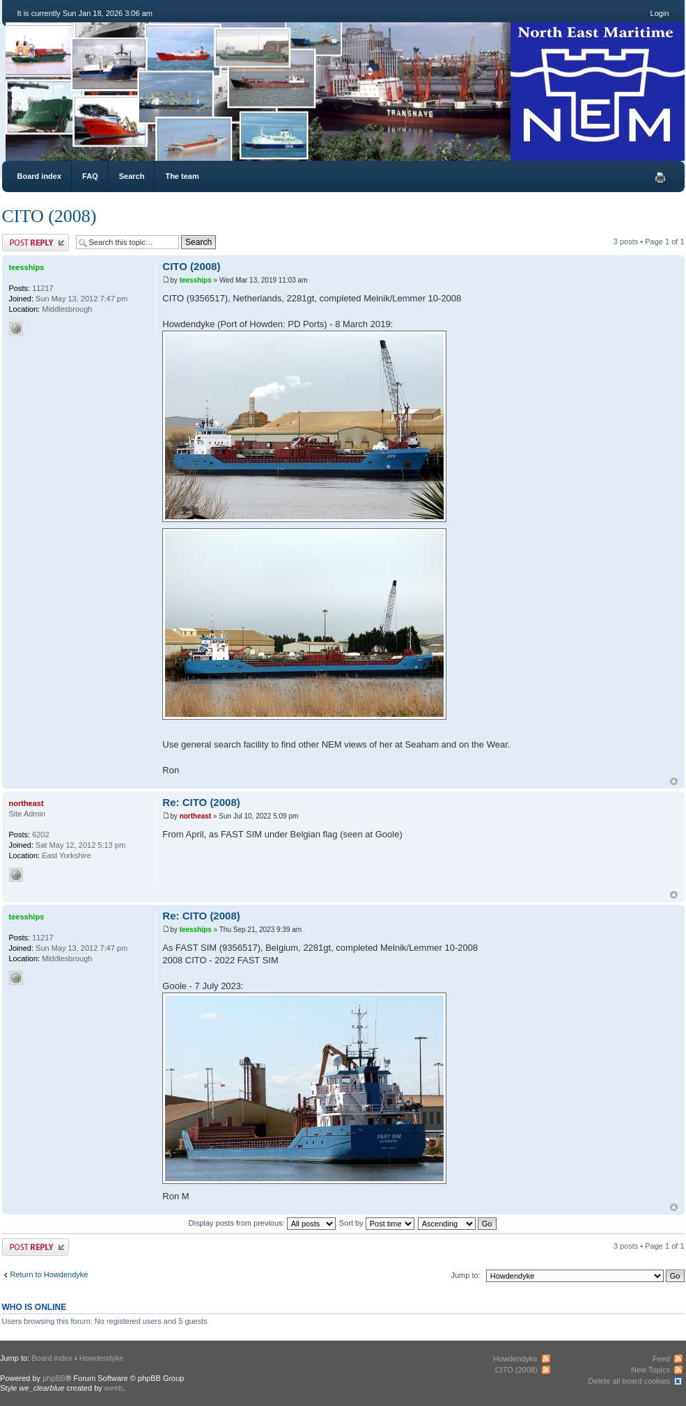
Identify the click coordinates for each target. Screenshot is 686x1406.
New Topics (650, 1370)
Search (132, 176)
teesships (196, 280)
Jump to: (466, 1275)
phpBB (53, 1378)
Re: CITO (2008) (201, 802)
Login (659, 13)
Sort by (376, 1223)
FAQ (90, 176)
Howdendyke (101, 1358)
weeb (113, 1388)
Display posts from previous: (262, 1223)
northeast (196, 816)
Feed (661, 1358)
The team (181, 176)
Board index (39, 176)
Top (674, 781)
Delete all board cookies (629, 1381)
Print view (660, 177)
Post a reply (35, 242)
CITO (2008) (49, 216)
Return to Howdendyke (49, 1274)
